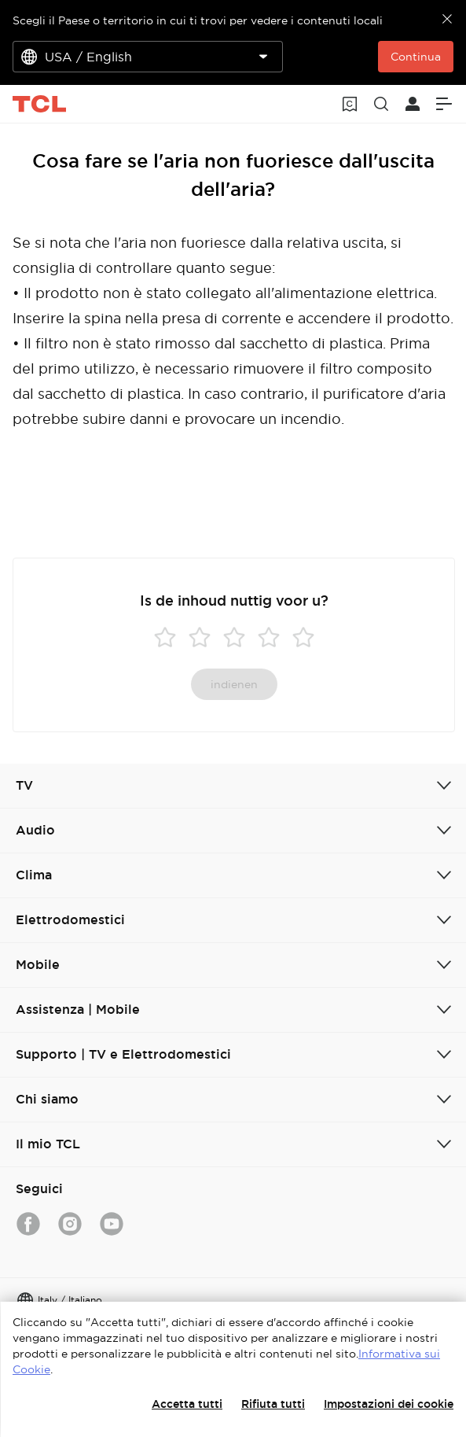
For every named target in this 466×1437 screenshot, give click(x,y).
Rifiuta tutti (273, 1404)
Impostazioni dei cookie (388, 1404)
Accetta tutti (187, 1404)
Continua (416, 57)
